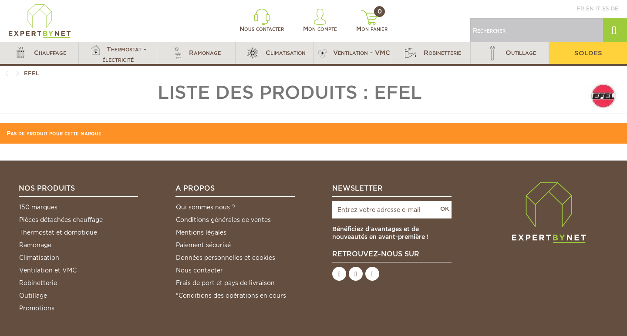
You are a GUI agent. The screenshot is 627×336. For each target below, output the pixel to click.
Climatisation (39, 257)
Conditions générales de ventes (223, 219)
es (605, 8)
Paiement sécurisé (203, 245)
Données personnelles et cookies (225, 257)
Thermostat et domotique (58, 232)
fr (580, 8)
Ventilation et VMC (48, 270)
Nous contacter (261, 20)
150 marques (38, 207)
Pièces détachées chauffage (61, 219)
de (614, 8)
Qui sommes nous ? (205, 207)
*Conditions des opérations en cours (231, 295)
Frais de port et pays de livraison (225, 282)
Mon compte (320, 20)
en (589, 8)
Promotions (36, 308)
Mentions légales (201, 232)
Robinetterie (38, 282)
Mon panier (372, 21)
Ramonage (35, 245)
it (597, 8)
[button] (39, 53)
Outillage (33, 295)
